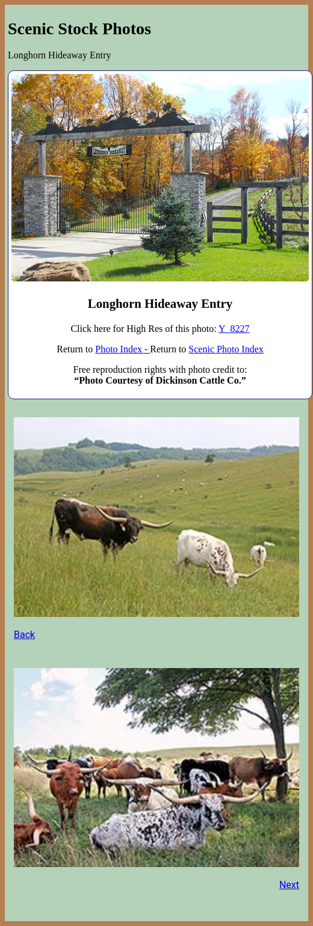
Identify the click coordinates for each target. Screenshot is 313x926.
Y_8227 (234, 328)
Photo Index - (122, 349)
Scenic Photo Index (225, 349)
